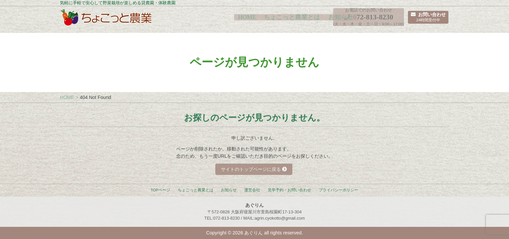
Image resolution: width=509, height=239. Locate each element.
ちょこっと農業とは (246, 20)
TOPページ (160, 190)
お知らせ (292, 20)
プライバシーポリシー (338, 190)
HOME (203, 20)
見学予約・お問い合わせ (289, 190)
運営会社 (252, 190)
